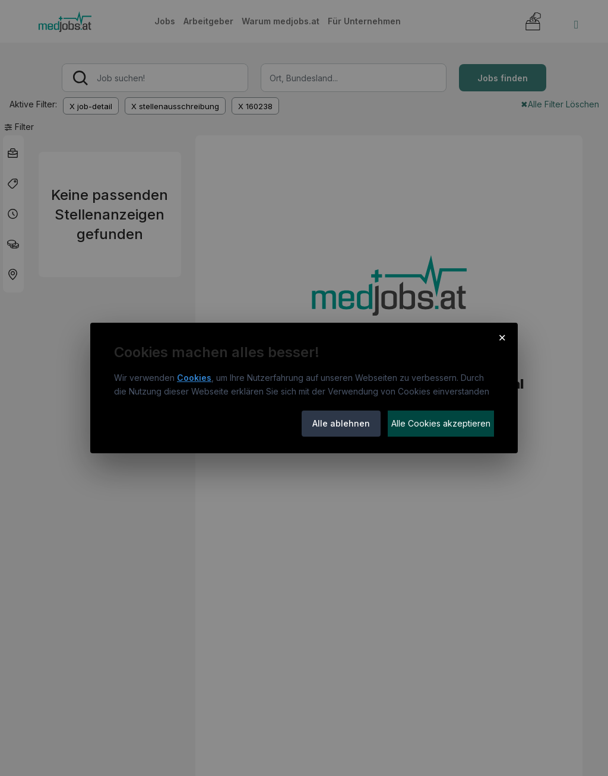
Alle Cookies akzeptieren (440, 423)
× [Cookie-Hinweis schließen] (502, 337)
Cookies (194, 378)
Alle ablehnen (341, 423)
